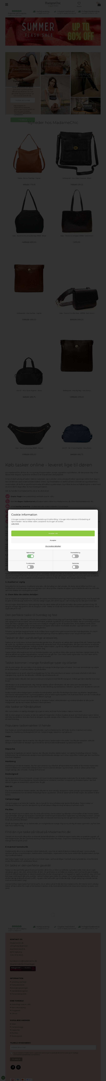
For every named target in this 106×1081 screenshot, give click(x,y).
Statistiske (75, 566)
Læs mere (15, 524)
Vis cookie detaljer (53, 546)
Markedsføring (75, 555)
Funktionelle (30, 566)
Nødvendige (30, 555)
